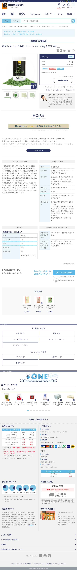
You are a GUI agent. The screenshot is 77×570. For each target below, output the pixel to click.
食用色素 (31, 31)
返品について (70, 90)
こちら (31, 525)
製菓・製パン (8, 31)
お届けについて (60, 90)
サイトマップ (20, 563)
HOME (13, 563)
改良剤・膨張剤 (20, 31)
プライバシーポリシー (39, 563)
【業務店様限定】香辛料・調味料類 (30, 34)
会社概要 (29, 563)
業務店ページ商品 (10, 34)
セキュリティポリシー (60, 563)
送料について (50, 90)
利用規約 (49, 563)
